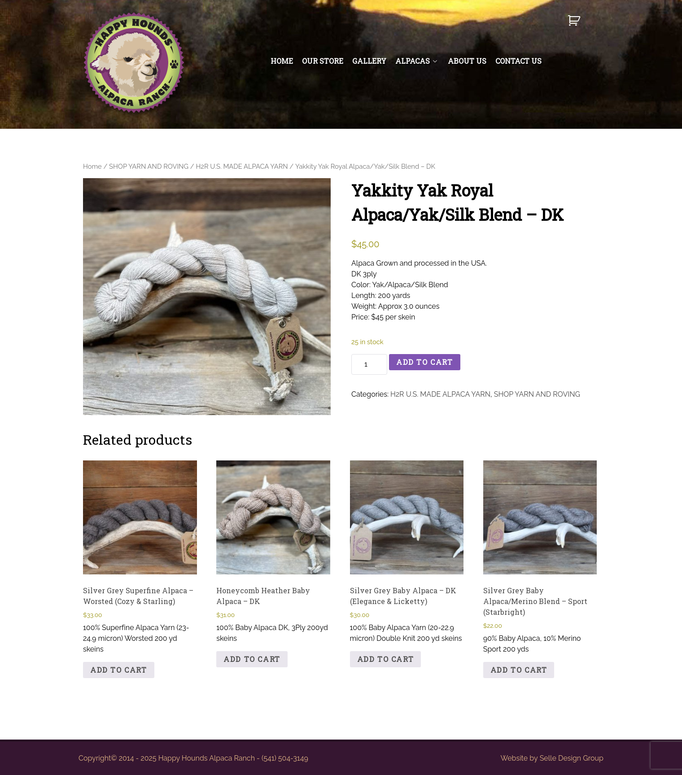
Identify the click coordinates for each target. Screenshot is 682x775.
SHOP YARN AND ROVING (148, 166)
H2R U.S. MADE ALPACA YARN (242, 166)
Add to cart (424, 362)
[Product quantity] (369, 364)
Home (92, 166)
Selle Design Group (571, 758)
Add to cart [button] (118, 669)
